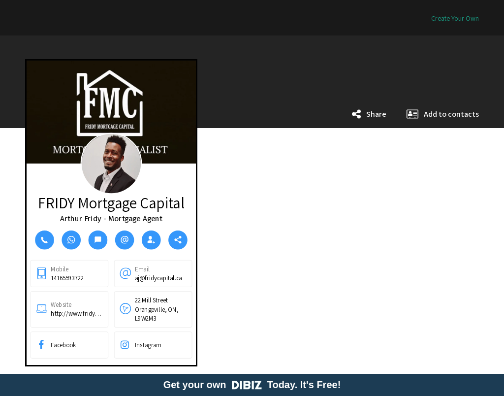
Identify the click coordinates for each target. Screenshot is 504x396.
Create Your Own (455, 18)
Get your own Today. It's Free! (252, 384)
